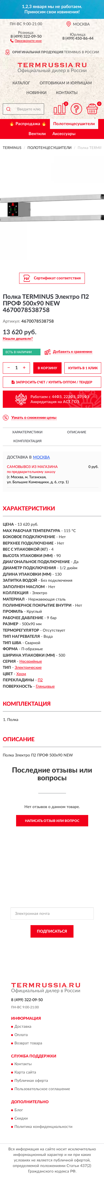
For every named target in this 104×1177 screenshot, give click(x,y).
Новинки (36, 93)
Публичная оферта (31, 1081)
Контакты (67, 93)
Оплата (21, 1035)
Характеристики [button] (27, 432)
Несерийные (30, 662)
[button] (26, 40)
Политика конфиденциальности (43, 1127)
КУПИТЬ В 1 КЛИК (83, 368)
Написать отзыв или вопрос (52, 820)
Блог (18, 1110)
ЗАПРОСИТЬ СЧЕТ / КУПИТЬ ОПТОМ (52, 382)
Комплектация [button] (27, 441)
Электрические (28, 668)
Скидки (21, 1118)
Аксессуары (63, 134)
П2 (40, 680)
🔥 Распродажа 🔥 (28, 124)
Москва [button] (41, 457)
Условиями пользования (71, 948)
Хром (21, 674)
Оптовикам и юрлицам (66, 83)
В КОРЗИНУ (47, 368)
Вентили (37, 134)
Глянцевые (45, 687)
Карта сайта (25, 1073)
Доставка (22, 1027)
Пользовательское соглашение (42, 1089)
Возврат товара (28, 1043)
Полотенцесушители (74, 124)
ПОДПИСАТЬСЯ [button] (52, 931)
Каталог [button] (21, 83)
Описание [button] (76, 432)
